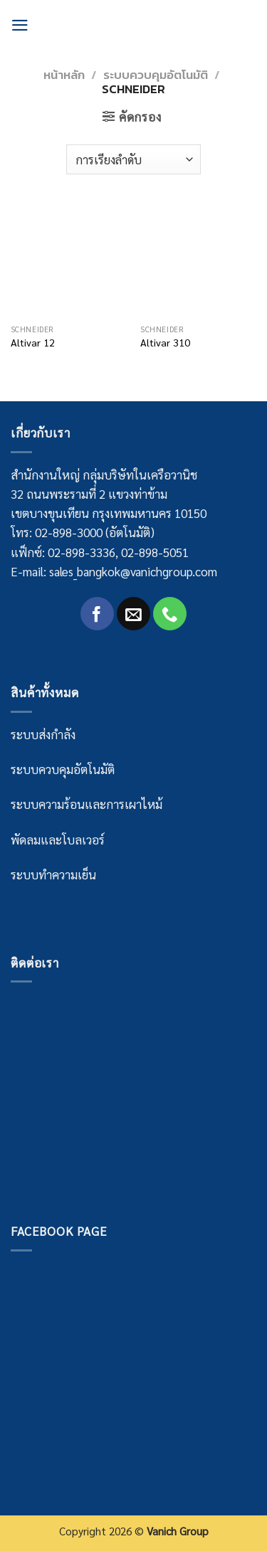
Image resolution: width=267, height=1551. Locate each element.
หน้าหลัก (64, 74)
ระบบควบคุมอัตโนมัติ (155, 74)
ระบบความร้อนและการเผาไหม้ (86, 804)
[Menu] (20, 25)
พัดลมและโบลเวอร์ (58, 839)
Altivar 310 (165, 342)
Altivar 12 (33, 342)
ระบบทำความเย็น (53, 874)
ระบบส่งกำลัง (43, 734)
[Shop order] (133, 159)
